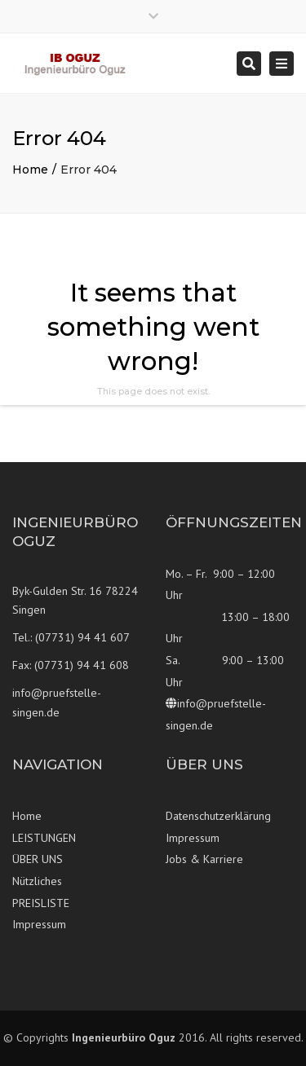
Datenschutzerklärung (218, 815)
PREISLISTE (40, 903)
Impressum (39, 924)
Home (30, 169)
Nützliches (37, 881)
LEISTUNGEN (44, 837)
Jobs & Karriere (204, 859)
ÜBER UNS (37, 859)
